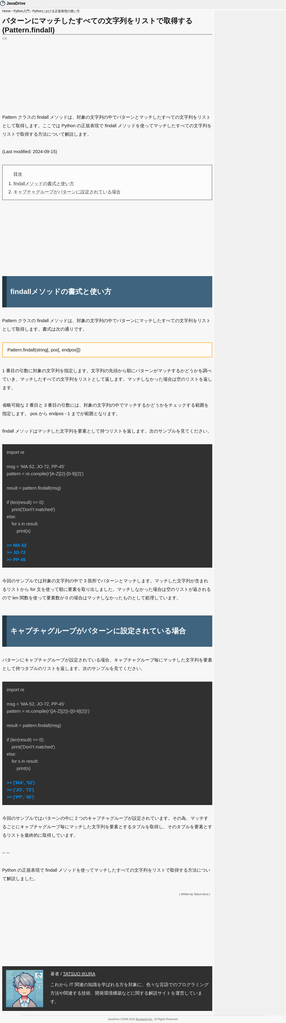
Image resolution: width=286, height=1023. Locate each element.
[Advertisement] (107, 72)
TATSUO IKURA (79, 973)
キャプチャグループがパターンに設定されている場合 (67, 191)
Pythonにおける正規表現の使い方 (56, 11)
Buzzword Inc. (144, 1019)
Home (6, 11)
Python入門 (21, 11)
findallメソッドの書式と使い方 (43, 183)
